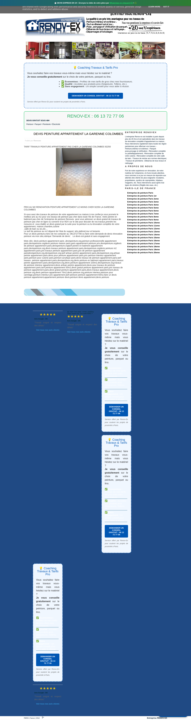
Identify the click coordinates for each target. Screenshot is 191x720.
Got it (166, 7)
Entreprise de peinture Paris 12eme (143, 229)
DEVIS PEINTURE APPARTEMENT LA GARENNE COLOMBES (78, 133)
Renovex (48, 39)
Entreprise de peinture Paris (140, 193)
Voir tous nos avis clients (47, 330)
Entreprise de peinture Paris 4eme (143, 205)
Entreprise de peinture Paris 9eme (143, 220)
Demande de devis (117, 39)
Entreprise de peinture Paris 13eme (143, 232)
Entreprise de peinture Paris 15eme (143, 237)
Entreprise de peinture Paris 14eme (143, 234)
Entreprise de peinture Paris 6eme (143, 211)
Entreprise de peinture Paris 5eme (143, 208)
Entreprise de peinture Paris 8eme (143, 217)
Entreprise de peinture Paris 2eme (143, 199)
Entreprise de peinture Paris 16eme (143, 240)
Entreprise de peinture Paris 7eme (143, 214)
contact (139, 39)
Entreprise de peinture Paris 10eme (143, 223)
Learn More (154, 7)
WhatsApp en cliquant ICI (121, 3)
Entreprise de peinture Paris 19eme (143, 249)
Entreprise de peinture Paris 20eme (143, 252)
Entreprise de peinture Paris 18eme (143, 246)
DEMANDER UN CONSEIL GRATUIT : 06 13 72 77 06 (95, 96)
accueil (31, 39)
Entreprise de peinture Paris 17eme (143, 243)
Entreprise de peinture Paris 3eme (143, 202)
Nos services (67, 39)
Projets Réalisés (91, 39)
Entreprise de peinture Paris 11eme (143, 226)
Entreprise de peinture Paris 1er (142, 196)
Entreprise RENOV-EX (157, 718)
